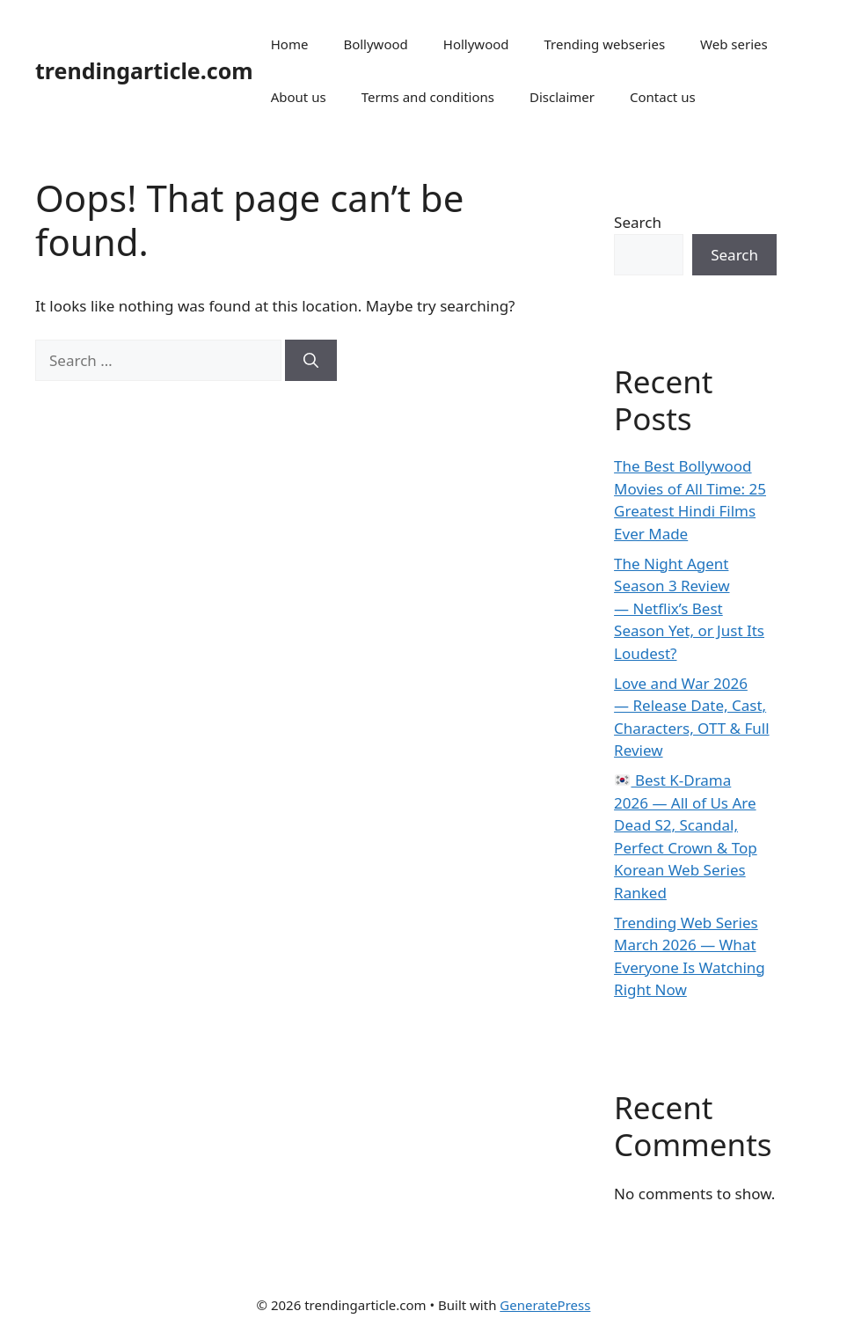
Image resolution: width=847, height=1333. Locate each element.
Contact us (663, 97)
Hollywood (476, 44)
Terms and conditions (427, 97)
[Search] (311, 361)
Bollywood (375, 44)
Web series (734, 44)
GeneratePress (545, 1305)
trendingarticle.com (144, 70)
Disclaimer (562, 97)
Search (637, 222)
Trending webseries (605, 44)
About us (298, 97)
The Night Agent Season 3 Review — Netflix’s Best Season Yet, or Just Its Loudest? (689, 608)
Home (290, 44)
